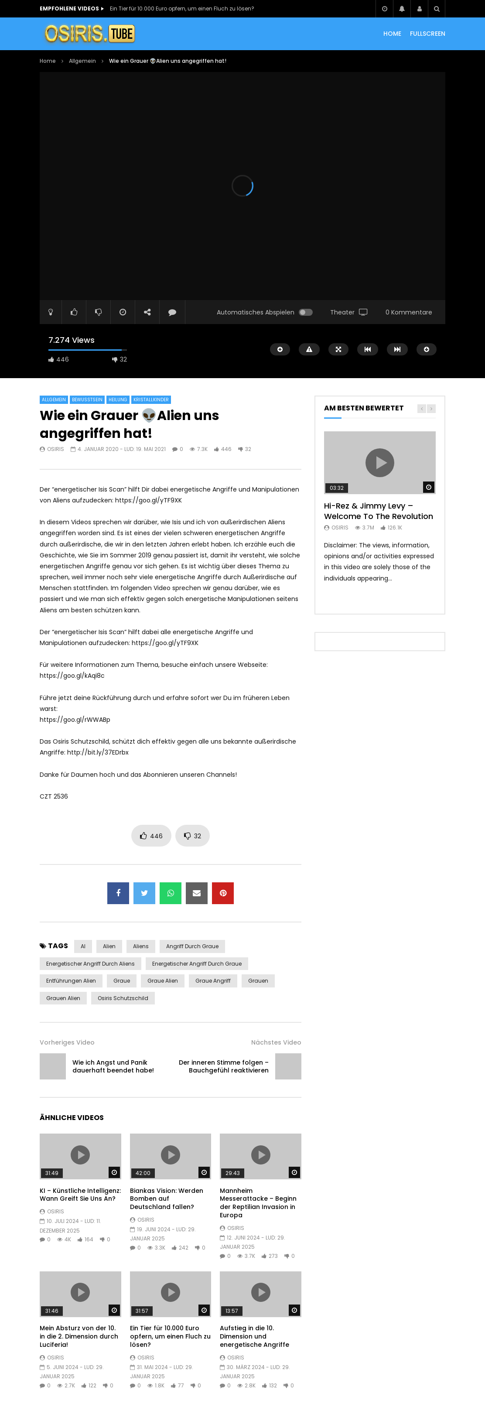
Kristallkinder (151, 399)
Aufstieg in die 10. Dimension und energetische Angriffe (254, 1336)
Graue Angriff (213, 980)
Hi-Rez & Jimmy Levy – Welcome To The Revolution (378, 511)
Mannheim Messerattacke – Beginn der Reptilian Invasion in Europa (258, 1203)
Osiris (55, 449)
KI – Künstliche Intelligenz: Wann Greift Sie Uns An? (80, 1194)
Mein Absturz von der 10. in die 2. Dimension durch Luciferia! (79, 1336)
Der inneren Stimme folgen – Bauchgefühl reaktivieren (224, 1066)
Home (48, 61)
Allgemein (82, 61)
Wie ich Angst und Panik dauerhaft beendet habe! (113, 1066)
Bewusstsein (87, 399)
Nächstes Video (276, 1042)
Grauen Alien (63, 998)
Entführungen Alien (71, 980)
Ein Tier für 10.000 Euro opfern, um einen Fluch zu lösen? (182, 8)
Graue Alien (162, 980)
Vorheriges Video (67, 1042)
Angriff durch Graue (192, 946)
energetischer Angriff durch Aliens (90, 963)
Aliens (141, 946)
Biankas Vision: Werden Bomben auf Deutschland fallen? (166, 1199)
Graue (121, 980)
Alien (109, 946)
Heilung (118, 399)
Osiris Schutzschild (123, 998)
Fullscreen (427, 33)
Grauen (258, 980)
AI (83, 946)
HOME (392, 33)
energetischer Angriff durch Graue (197, 963)
